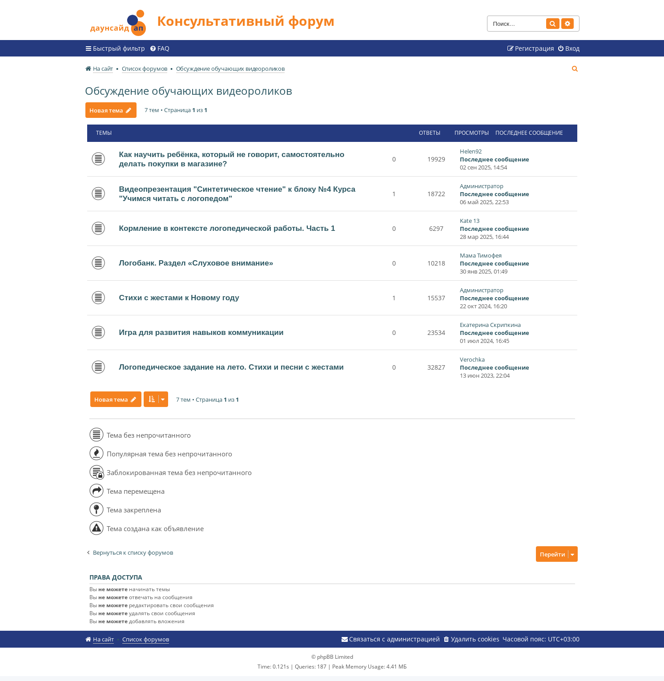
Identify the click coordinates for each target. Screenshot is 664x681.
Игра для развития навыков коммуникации (201, 330)
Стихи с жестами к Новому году (179, 296)
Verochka (472, 358)
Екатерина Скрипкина (490, 323)
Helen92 (471, 149)
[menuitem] (159, 46)
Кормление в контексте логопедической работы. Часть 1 (227, 226)
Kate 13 (469, 219)
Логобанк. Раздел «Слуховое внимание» (196, 261)
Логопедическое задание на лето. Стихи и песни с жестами (231, 365)
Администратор (481, 184)
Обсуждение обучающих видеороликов (188, 88)
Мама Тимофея (481, 254)
